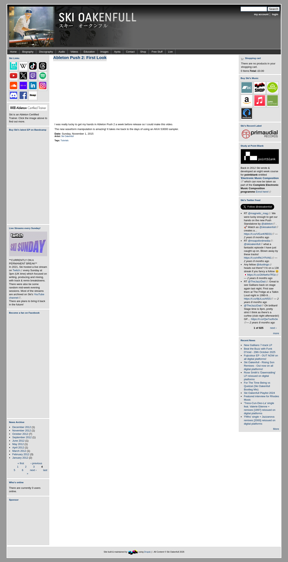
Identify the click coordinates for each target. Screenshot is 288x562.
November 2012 (21, 430)
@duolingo (264, 264)
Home (13, 51)
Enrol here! (263, 191)
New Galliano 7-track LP (258, 345)
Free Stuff (157, 51)
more (276, 333)
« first (21, 463)
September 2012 (22, 437)
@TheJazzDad (258, 281)
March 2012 (19, 450)
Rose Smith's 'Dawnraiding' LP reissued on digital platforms (259, 376)
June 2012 (18, 440)
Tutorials (65, 140)
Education (89, 51)
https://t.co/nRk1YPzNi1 (259, 257)
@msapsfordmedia (260, 240)
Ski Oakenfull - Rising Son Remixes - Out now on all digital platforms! (259, 366)
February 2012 (20, 454)
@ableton (268, 223)
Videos (74, 51)
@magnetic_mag (259, 213)
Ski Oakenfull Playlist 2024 (259, 392)
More (276, 428)
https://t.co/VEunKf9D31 (259, 233)
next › (33, 469)
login (275, 14)
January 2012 (20, 457)
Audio (62, 51)
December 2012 (21, 427)
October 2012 (20, 433)
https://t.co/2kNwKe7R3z (262, 274)
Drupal (148, 552)
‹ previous (36, 463)
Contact (130, 51)
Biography (27, 51)
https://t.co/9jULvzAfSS (258, 298)
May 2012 (18, 444)
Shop (143, 51)
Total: (253, 70)
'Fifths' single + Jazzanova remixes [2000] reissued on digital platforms (259, 420)
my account (261, 14)
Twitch (17, 270)
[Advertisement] (29, 523)
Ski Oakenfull (67, 136)
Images (104, 51)
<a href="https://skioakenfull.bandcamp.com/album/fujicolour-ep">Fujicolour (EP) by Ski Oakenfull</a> (27, 177)
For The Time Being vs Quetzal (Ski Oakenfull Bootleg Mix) (257, 386)
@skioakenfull (268, 227)
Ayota (117, 51)
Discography (46, 51)
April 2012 (18, 447)
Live (170, 51)
